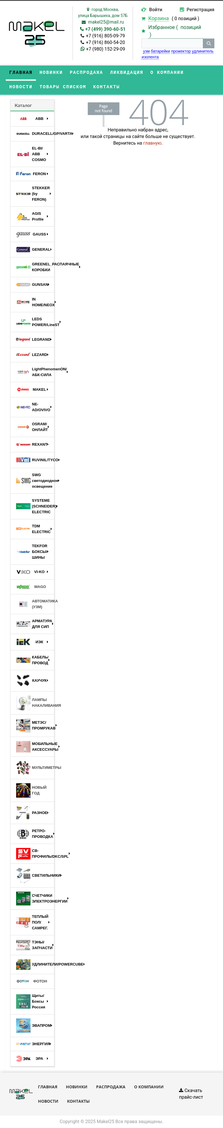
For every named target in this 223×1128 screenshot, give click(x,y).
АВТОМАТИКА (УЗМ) (35, 604)
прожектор (181, 51)
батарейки (160, 51)
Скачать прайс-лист (191, 1094)
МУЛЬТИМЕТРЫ (35, 768)
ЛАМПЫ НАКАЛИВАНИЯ (35, 703)
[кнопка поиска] (208, 43)
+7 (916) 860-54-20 (105, 42)
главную (152, 143)
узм (146, 51)
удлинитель (203, 51)
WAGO (31, 587)
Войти (155, 9)
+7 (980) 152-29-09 (105, 49)
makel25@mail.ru (106, 22)
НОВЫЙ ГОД (31, 790)
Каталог (23, 105)
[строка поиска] (172, 43)
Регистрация (200, 9)
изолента (150, 57)
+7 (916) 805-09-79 (105, 36)
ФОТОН (31, 981)
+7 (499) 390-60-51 (105, 29)
